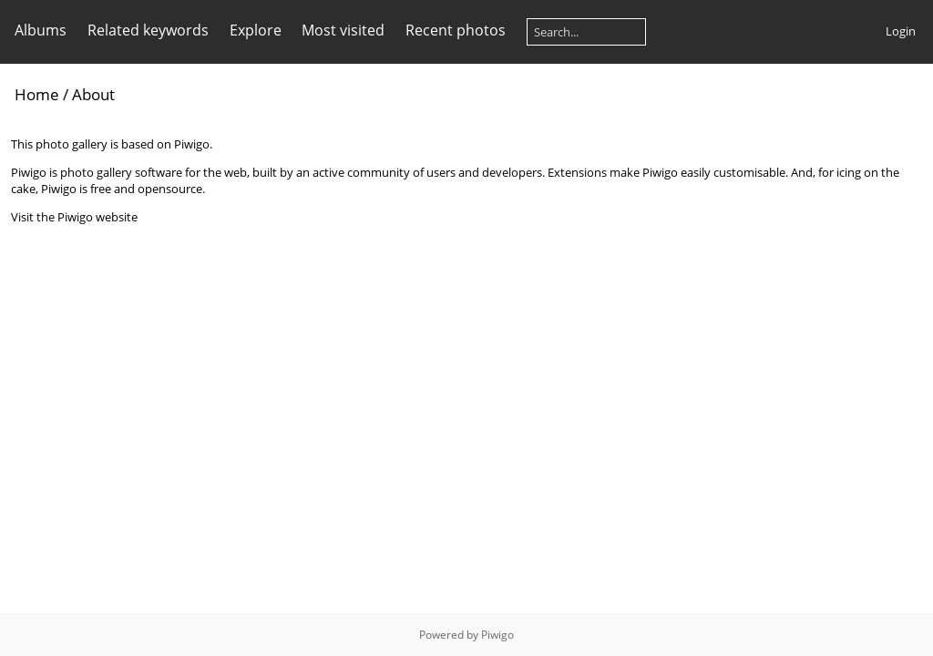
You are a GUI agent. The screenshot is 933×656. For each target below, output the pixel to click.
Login (901, 31)
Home (37, 94)
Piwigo (497, 634)
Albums (41, 30)
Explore (256, 30)
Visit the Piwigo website (74, 217)
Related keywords (148, 30)
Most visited (343, 30)
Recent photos (455, 30)
